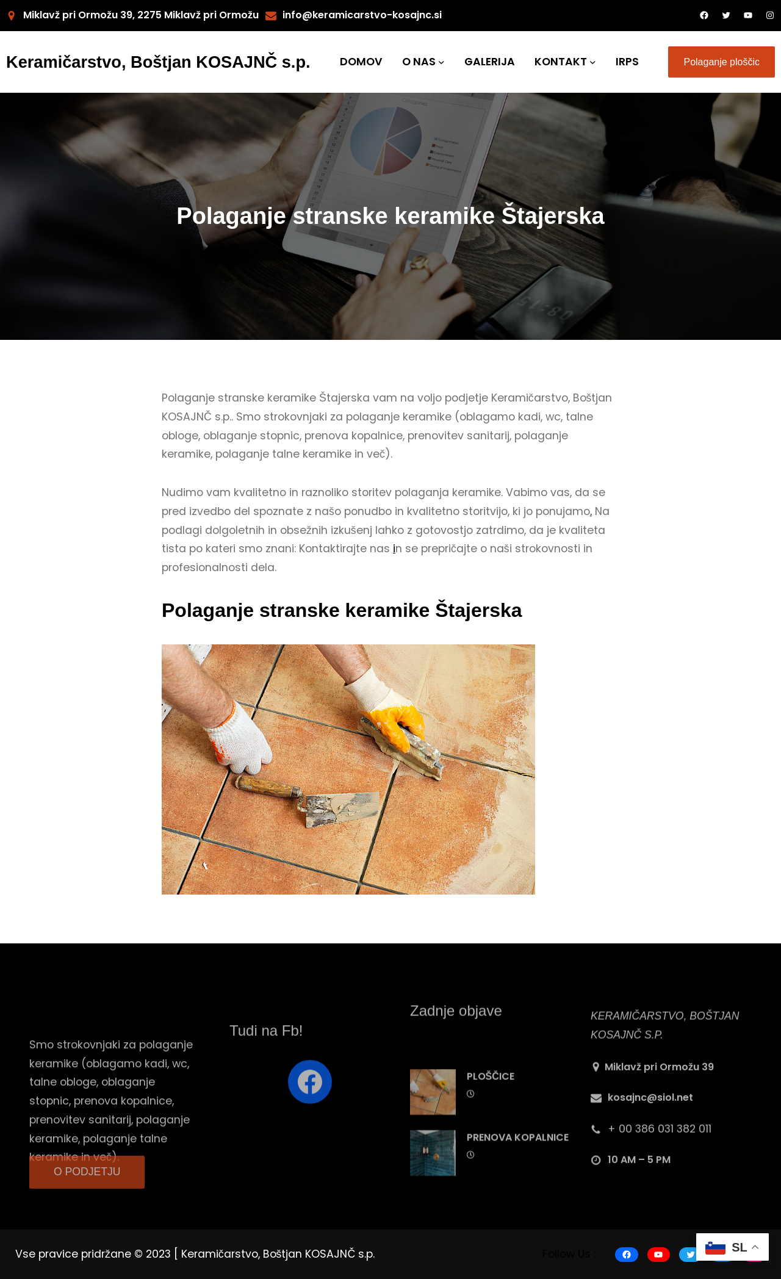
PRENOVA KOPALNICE (518, 1179)
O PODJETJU (87, 1184)
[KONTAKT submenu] (592, 62)
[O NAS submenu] (441, 62)
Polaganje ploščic (721, 62)
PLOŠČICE (490, 1118)
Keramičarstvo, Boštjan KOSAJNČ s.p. (158, 61)
